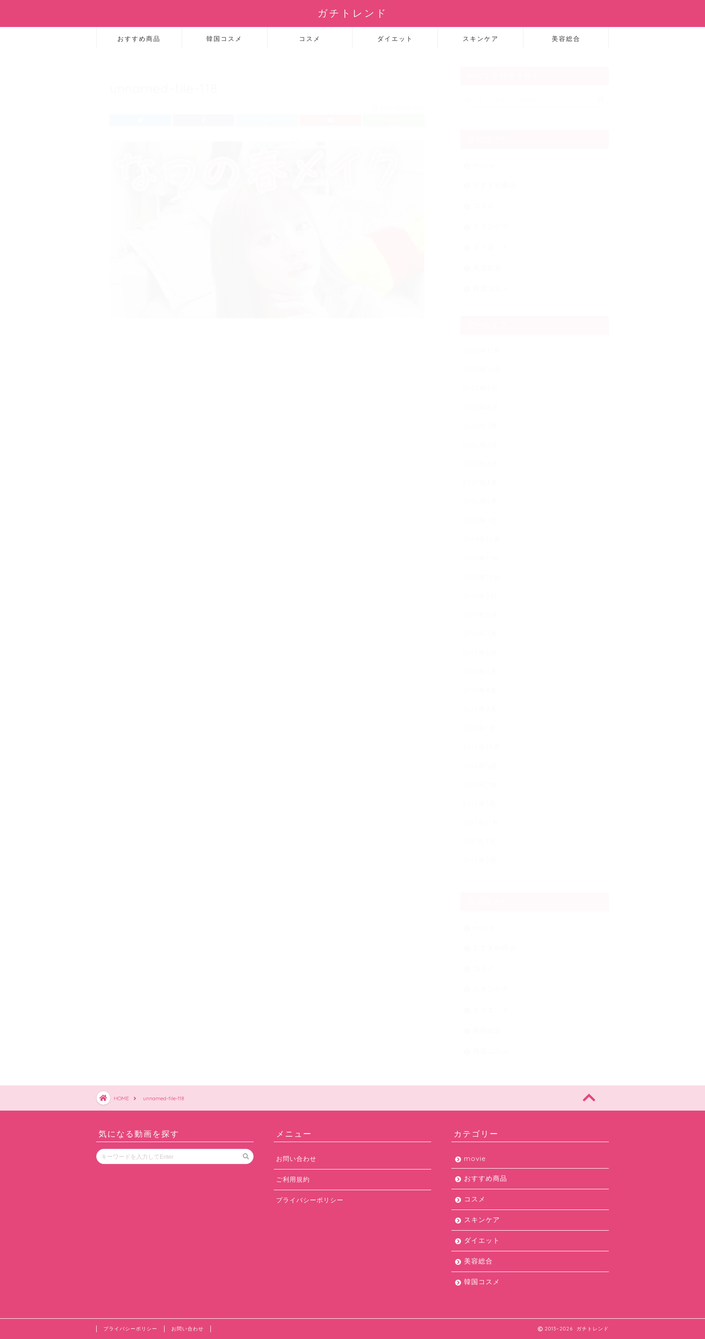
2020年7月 (480, 421)
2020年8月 (481, 402)
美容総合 (566, 39)
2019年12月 (481, 535)
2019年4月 (480, 686)
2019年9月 (480, 591)
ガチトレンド (352, 13)
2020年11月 (481, 346)
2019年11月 (481, 553)
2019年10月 (482, 572)
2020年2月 (480, 497)
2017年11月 (481, 818)
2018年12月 (481, 742)
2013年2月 (480, 856)
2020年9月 (481, 383)
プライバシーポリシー (310, 1200)
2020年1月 (480, 516)
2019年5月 (480, 667)
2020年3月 (480, 478)
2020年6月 (480, 440)
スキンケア (481, 39)
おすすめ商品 (139, 39)
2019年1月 (479, 723)
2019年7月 (480, 629)
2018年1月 (479, 799)
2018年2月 (480, 780)
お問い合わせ (296, 1158)
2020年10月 (482, 365)
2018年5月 (480, 761)
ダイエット (395, 39)
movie (484, 160)
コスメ (310, 39)
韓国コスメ (224, 39)
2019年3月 (480, 705)
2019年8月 (480, 610)
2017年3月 (480, 837)
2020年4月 (480, 459)
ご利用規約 (293, 1179)
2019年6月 (480, 648)
